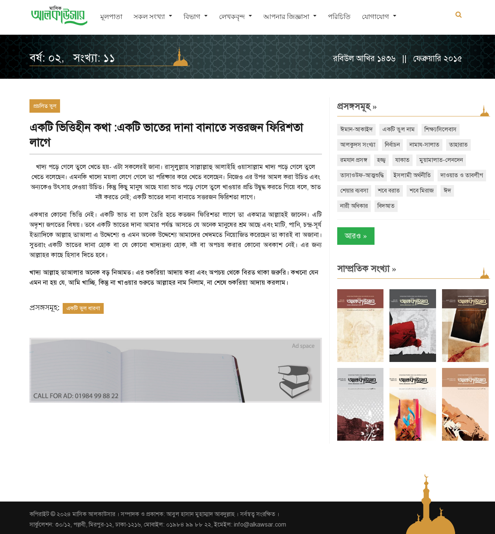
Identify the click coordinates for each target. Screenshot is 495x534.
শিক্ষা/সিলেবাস (439, 129)
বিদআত (435, 206)
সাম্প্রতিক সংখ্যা (365, 268)
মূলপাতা (111, 17)
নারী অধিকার (403, 206)
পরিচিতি (339, 17)
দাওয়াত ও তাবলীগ (359, 190)
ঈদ (376, 206)
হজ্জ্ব (379, 160)
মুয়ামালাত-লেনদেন (439, 160)
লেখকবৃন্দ (232, 17)
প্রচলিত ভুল (44, 106)
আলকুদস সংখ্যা (355, 145)
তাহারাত (456, 145)
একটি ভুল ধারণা (83, 308)
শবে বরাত (439, 190)
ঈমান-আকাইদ (354, 129)
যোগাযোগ (375, 17)
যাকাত (401, 160)
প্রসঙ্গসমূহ (355, 106)
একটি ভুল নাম (396, 129)
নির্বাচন (390, 145)
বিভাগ (192, 17)
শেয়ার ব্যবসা (405, 190)
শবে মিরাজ (350, 206)
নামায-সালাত (423, 145)
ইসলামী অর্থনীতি (410, 175)
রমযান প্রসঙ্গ (352, 160)
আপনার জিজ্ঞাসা (286, 17)
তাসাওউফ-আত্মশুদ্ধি (360, 175)
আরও (354, 236)
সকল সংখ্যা (149, 17)
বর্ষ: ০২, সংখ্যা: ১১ (72, 58)
